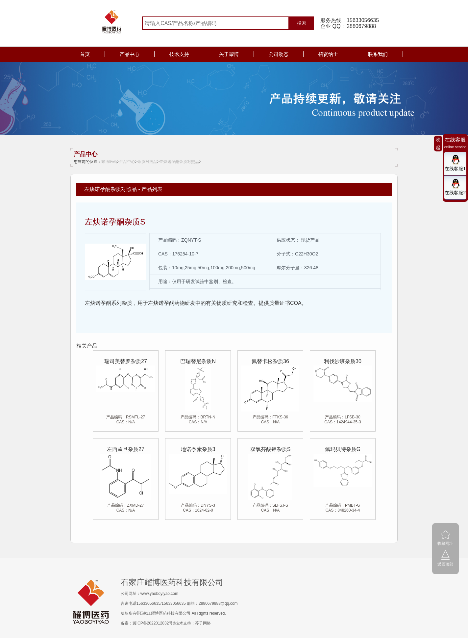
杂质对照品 (147, 161)
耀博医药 (109, 161)
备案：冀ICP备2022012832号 (147, 623)
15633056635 (363, 20)
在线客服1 (455, 168)
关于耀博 (229, 54)
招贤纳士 (328, 54)
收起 (438, 143)
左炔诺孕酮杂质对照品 (179, 161)
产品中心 (129, 54)
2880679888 (361, 26)
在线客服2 (455, 192)
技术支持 (179, 54)
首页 (85, 54)
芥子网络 (203, 623)
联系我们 (378, 54)
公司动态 (278, 54)
